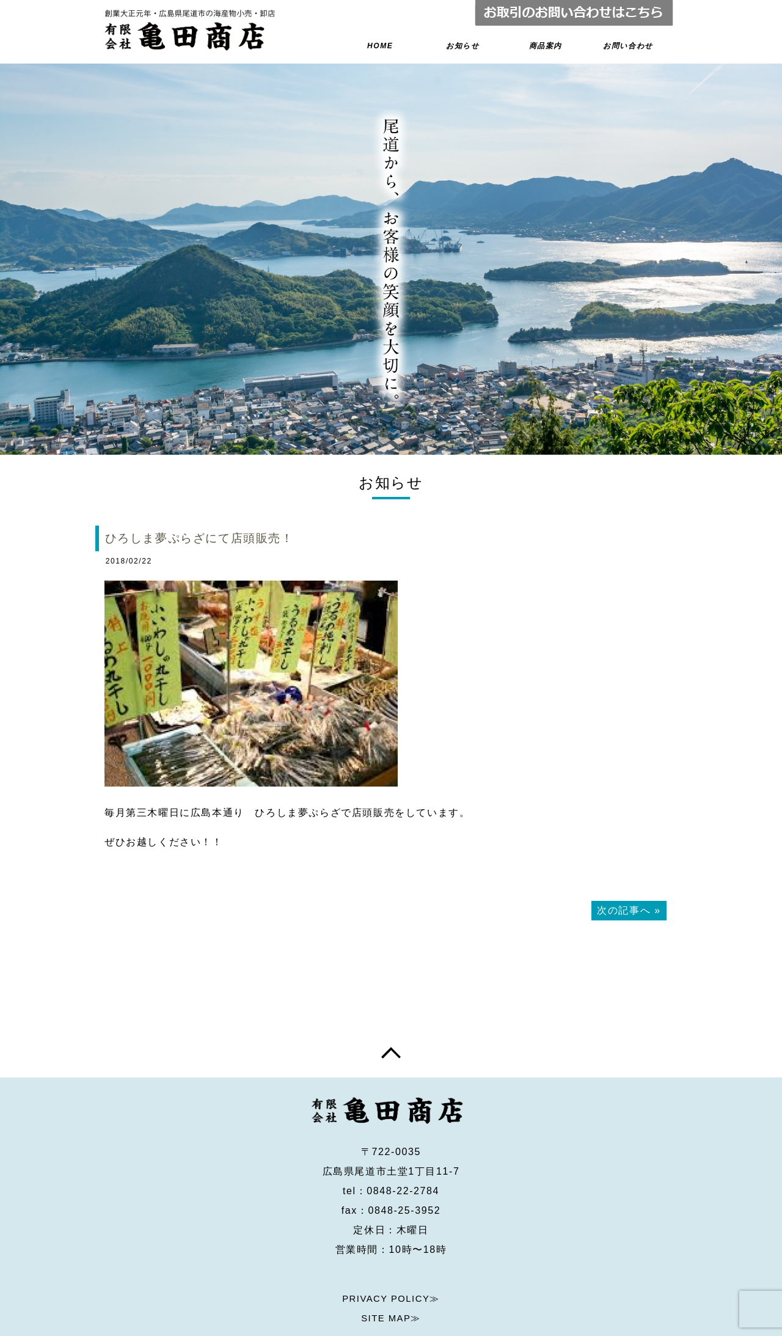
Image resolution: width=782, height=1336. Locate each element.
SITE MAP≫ (391, 1284)
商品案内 (544, 46)
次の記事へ (624, 914)
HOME (380, 46)
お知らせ (463, 46)
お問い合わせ (627, 46)
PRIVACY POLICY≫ (391, 1265)
